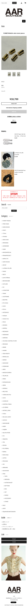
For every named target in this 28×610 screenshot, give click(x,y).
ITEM (4, 473)
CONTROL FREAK (7, 404)
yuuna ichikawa (6, 277)
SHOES (6, 495)
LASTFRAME (6, 296)
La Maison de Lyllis (7, 268)
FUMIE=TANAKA (7, 220)
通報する (14, 120)
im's (3, 435)
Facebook (14, 542)
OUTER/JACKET (9, 482)
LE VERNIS (5, 407)
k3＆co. (4, 309)
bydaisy (4, 451)
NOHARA (5, 325)
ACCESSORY (8, 498)
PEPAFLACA (6, 356)
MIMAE (4, 347)
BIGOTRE (5, 299)
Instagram (14, 539)
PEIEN (4, 378)
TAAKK (4, 293)
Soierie (4, 271)
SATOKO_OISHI (6, 410)
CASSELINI (5, 401)
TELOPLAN (5, 375)
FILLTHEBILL (6, 448)
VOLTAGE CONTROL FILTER (10, 341)
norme (4, 397)
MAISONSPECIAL (7, 252)
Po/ (3, 287)
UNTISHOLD (6, 312)
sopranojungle (6, 423)
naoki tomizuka (6, 261)
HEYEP (4, 265)
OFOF (4, 508)
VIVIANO (5, 236)
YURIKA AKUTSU (7, 394)
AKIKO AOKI (6, 239)
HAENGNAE (6, 334)
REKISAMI (5, 344)
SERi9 (4, 385)
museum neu (6, 318)
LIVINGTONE (6, 290)
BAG (6, 489)
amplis (4, 426)
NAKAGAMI (5, 363)
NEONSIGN (5, 331)
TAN (4, 442)
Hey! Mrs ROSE (6, 432)
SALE (4, 505)
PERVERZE (5, 242)
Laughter (5, 429)
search (14, 3)
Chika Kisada (6, 223)
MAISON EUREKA (7, 372)
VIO (3, 464)
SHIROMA (5, 337)
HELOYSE (5, 391)
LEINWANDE (6, 246)
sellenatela (5, 467)
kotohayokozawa (6, 382)
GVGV (4, 306)
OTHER (6, 501)
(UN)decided (6, 366)
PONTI (4, 230)
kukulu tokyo (6, 454)
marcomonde (6, 470)
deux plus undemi (7, 416)
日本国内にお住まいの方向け (14, 116)
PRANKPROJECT (7, 255)
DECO (4, 274)
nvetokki (4, 350)
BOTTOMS (7, 485)
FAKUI (4, 322)
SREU (4, 369)
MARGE (4, 359)
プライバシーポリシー (8, 526)
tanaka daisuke (6, 227)
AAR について (6, 522)
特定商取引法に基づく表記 (9, 529)
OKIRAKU (5, 388)
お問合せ (5, 524)
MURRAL (5, 328)
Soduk (4, 249)
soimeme (5, 420)
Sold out (14, 111)
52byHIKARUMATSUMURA (9, 511)
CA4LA (4, 413)
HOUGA (4, 445)
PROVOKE (5, 461)
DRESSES (7, 479)
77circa (4, 233)
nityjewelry (5, 439)
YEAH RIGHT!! (6, 353)
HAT (6, 492)
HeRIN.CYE (5, 258)
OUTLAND (5, 284)
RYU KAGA (5, 303)
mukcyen (5, 315)
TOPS (6, 476)
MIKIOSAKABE (6, 280)
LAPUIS (4, 458)
